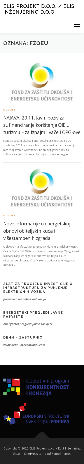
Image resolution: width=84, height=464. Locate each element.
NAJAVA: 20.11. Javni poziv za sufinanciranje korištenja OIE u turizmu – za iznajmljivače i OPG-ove (41, 124)
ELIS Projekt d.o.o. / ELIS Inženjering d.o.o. (39, 9)
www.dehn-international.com (24, 345)
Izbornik (77, 25)
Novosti (10, 109)
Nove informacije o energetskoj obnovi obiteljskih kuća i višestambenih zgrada (36, 230)
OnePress (31, 453)
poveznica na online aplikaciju (24, 299)
